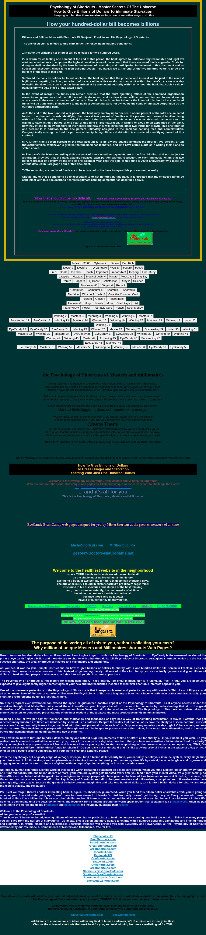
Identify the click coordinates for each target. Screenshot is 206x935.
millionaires (72, 804)
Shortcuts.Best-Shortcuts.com (103, 871)
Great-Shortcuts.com (103, 845)
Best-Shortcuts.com (103, 842)
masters (52, 804)
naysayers (180, 801)
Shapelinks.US (102, 836)
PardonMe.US (103, 855)
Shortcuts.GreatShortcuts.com (103, 874)
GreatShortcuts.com (103, 848)
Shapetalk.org (127, 606)
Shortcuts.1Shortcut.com (103, 880)
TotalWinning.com (123, 914)
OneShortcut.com (103, 858)
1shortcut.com (103, 852)
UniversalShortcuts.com (87, 914)
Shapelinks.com (103, 861)
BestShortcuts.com (103, 839)
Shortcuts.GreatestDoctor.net (103, 877)
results (123, 804)
